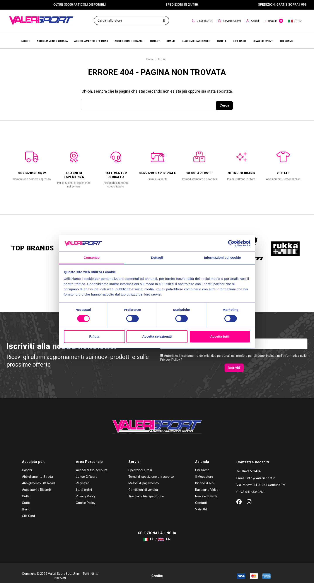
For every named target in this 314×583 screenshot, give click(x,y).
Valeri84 (201, 503)
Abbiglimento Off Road (38, 477)
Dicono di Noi (204, 477)
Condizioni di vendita (143, 484)
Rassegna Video (206, 484)
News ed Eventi (206, 490)
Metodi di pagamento (143, 477)
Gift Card (28, 510)
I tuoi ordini (84, 484)
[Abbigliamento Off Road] (91, 41)
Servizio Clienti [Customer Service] (229, 20)
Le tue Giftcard (86, 471)
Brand (26, 503)
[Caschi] (25, 41)
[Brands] (170, 41)
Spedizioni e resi (140, 464)
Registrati (82, 477)
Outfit (26, 497)
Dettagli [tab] (157, 258)
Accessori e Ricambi (36, 484)
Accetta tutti (219, 336)
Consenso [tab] (91, 258)
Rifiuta (94, 336)
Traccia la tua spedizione (146, 490)
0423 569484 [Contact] (202, 20)
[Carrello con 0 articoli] (274, 21)
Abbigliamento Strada (37, 471)
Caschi (27, 464)
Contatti (201, 497)
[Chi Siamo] (287, 41)
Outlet (26, 490)
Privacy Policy (170, 363)
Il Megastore (204, 471)
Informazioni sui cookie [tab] (222, 258)
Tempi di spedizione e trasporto (151, 471)
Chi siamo (202, 464)
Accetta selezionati (157, 336)
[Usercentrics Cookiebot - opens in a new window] (231, 243)
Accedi (252, 20)
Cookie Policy (85, 497)
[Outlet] (155, 41)
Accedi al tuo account (91, 464)
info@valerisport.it (260, 472)
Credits (157, 570)
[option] (32, 163)
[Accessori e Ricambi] (129, 41)
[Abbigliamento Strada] (52, 41)
